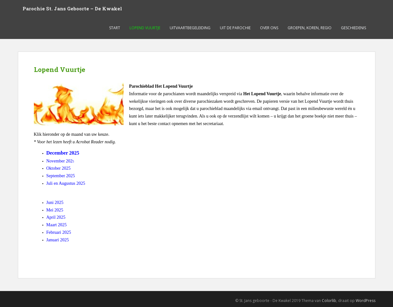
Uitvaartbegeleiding (190, 27)
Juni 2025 (55, 202)
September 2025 (60, 175)
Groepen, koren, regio (310, 27)
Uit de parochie (235, 27)
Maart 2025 (56, 224)
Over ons (269, 27)
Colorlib (329, 300)
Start (114, 27)
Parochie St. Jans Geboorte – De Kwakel (72, 8)
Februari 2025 (58, 232)
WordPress (365, 300)
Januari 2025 (57, 240)
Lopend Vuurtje (145, 27)
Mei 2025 (54, 210)
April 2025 (56, 217)
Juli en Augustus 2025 (65, 183)
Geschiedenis (353, 27)
